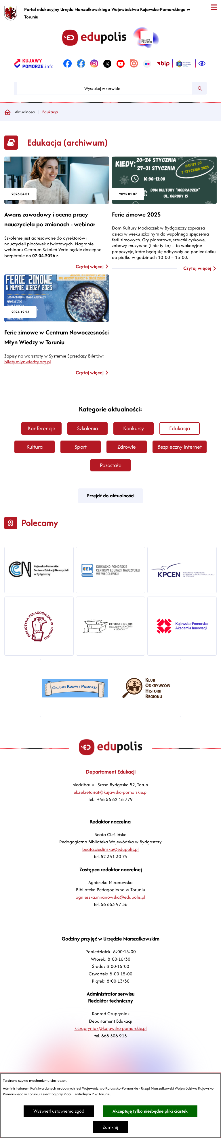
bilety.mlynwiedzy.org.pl (27, 361)
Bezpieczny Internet (179, 447)
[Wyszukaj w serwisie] (105, 88)
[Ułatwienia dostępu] (202, 63)
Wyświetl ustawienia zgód (58, 1111)
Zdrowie (126, 447)
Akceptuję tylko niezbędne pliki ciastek (150, 1111)
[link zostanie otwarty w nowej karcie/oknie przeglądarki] (34, 63)
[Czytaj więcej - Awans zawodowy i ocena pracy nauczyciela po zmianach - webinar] (56, 213)
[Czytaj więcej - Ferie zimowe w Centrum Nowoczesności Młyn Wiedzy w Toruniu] (56, 298)
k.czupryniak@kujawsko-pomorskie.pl (111, 1028)
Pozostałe (110, 465)
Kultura (34, 447)
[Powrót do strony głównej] (7, 112)
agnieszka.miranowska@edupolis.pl (110, 897)
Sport (81, 447)
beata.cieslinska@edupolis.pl (110, 849)
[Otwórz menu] (213, 7)
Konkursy (133, 428)
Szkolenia (87, 428)
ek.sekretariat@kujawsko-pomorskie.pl (111, 792)
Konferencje (41, 428)
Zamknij (110, 1127)
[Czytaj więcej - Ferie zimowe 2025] (164, 214)
